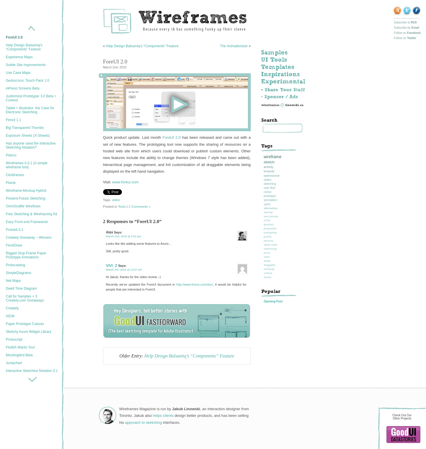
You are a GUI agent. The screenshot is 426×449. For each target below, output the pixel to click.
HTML (267, 220)
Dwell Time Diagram (21, 288)
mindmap (269, 269)
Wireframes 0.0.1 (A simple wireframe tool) (26, 165)
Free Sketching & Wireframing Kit (31, 214)
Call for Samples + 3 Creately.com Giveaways (25, 298)
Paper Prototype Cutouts (25, 324)
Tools (122, 206)
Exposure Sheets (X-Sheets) (28, 136)
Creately (12, 308)
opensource (272, 175)
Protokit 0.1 (14, 230)
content (268, 273)
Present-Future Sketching (25, 198)
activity (269, 167)
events (268, 277)
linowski (269, 171)
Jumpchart (14, 363)
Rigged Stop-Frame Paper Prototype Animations (26, 255)
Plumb (11, 183)
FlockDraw (14, 245)
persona (268, 240)
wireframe (272, 156)
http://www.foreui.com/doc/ (194, 284)
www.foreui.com (125, 182)
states (268, 179)
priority (268, 236)
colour (268, 192)
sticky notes (270, 244)
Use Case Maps (18, 73)
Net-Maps (13, 281)
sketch (269, 162)
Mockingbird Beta (19, 355)
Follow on (407, 32)
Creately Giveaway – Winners (29, 238)
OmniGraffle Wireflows (23, 206)
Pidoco (11, 155)
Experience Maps (19, 57)
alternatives (271, 208)
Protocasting (15, 265)
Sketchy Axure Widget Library (28, 332)
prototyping (270, 232)
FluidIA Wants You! (20, 347)
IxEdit (10, 316)
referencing (270, 248)
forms (267, 252)
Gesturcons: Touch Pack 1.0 (27, 81)
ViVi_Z (111, 265)
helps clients (163, 415)
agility (267, 204)
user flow (269, 187)
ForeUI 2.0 (14, 37)
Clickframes (15, 175)
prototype (270, 196)
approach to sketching (143, 422)
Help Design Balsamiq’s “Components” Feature (24, 47)
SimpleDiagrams (18, 273)
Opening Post (273, 301)
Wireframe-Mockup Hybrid (26, 191)
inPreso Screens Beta (22, 88)
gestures (269, 224)
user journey (271, 216)
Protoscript (14, 339)
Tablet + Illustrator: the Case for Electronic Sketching (30, 110)
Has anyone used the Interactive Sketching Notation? (31, 145)
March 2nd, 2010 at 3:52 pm (123, 236)
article (267, 261)
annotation (270, 200)
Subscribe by (406, 27)
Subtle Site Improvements (25, 65)
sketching (270, 183)
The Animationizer (234, 46)
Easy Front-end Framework (27, 222)
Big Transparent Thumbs (25, 128)
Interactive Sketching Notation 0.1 (32, 371)
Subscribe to (405, 22)
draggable (269, 265)
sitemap (268, 212)
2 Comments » (140, 206)
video (116, 200)
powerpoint (270, 228)
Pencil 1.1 (13, 120)
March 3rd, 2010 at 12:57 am (124, 269)
